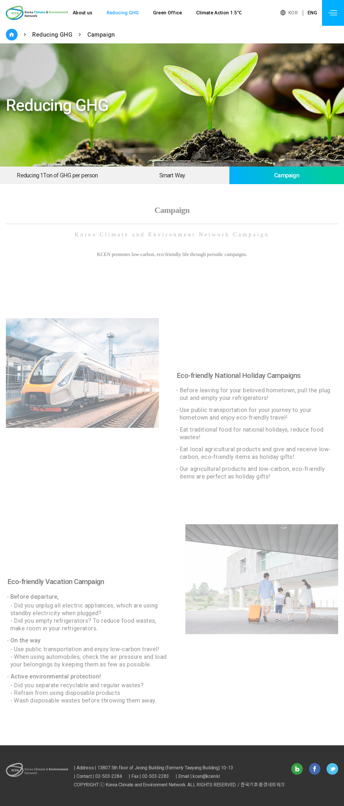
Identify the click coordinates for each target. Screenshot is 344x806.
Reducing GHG (123, 13)
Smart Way (172, 175)
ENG (312, 13)
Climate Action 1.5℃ (220, 13)
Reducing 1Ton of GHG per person (57, 175)
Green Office (168, 13)
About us (83, 13)
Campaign (101, 34)
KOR (293, 13)
